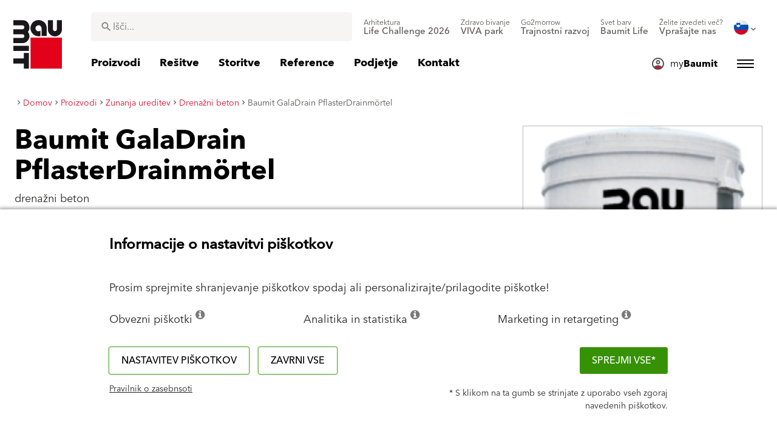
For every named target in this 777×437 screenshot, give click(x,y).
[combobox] (221, 26)
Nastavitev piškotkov (179, 360)
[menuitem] (406, 27)
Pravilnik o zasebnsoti (150, 389)
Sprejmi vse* (624, 360)
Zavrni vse (298, 360)
